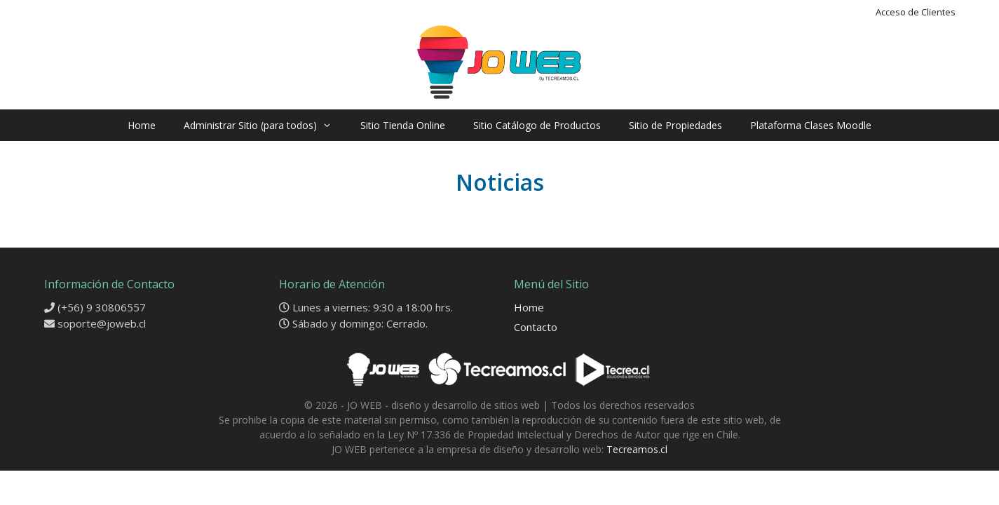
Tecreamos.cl (636, 449)
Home (142, 125)
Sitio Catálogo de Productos (537, 125)
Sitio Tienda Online (402, 125)
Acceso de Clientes (916, 12)
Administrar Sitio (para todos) (265, 125)
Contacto (535, 327)
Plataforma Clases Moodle (810, 125)
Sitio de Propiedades (675, 125)
